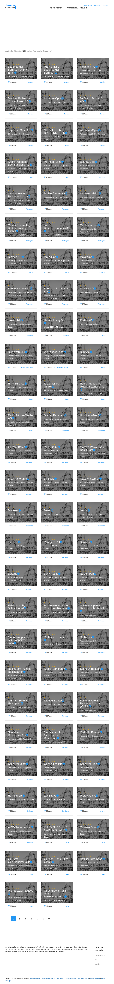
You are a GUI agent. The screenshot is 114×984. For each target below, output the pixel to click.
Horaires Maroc (71, 978)
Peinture (30, 272)
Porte (103, 336)
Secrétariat (65, 811)
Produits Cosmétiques (61, 367)
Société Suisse (59, 978)
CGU (96, 960)
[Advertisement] (57, 21)
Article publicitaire (27, 367)
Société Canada (83, 978)
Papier (31, 177)
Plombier (30, 336)
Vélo (67, 874)
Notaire (30, 82)
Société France (35, 978)
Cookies (97, 964)
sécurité (102, 811)
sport (67, 843)
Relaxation (101, 748)
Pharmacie (29, 304)
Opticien (102, 82)
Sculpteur (30, 779)
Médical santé (95, 978)
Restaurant (65, 431)
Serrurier (30, 843)
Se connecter (56, 8)
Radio (103, 367)
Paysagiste (101, 177)
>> (49, 919)
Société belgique (47, 978)
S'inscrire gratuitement (76, 8)
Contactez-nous (100, 955)
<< (7, 919)
